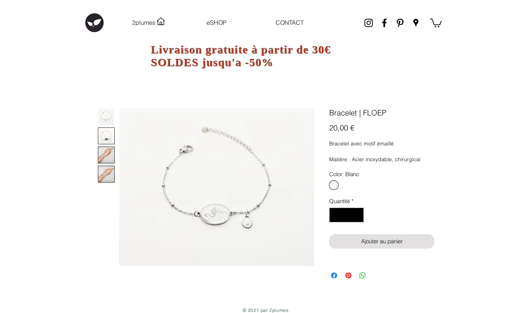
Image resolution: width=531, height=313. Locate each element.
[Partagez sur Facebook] (334, 275)
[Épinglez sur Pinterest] (348, 275)
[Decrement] (335, 215)
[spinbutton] (346, 215)
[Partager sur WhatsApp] (362, 275)
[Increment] (358, 215)
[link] (436, 22)
